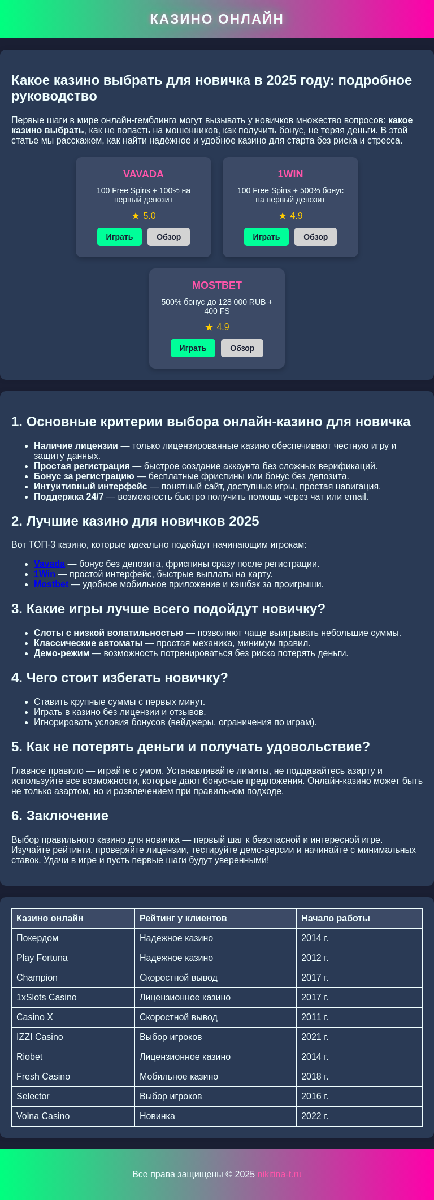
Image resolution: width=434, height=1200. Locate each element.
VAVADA (143, 174)
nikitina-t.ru (280, 1174)
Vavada (49, 564)
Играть (119, 236)
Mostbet (51, 584)
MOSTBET (217, 285)
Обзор (169, 236)
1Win (44, 574)
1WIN (290, 174)
